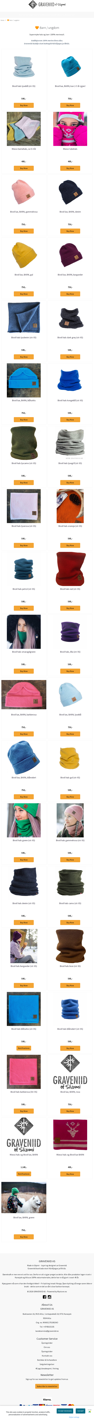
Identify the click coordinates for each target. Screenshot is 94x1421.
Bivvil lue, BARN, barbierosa (23, 714)
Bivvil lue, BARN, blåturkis (24, 400)
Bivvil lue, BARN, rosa (70, 1091)
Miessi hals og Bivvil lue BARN (70, 1154)
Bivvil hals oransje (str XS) (70, 526)
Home (2, 20)
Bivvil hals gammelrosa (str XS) (70, 840)
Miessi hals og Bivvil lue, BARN (24, 1154)
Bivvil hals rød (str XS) (70, 589)
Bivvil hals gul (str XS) (70, 777)
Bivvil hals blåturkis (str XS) (23, 1028)
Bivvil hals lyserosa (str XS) (24, 526)
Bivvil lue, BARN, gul (24, 274)
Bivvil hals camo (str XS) (70, 903)
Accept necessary (65, 1411)
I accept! (80, 1411)
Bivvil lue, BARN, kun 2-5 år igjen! (70, 86)
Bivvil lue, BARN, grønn (23, 1217)
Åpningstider (47, 1343)
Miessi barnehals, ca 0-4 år (24, 148)
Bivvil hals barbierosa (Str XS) (23, 1091)
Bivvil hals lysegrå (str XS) (70, 463)
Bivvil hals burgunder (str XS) (24, 966)
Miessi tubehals (70, 148)
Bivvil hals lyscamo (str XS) (24, 463)
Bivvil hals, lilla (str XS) (70, 651)
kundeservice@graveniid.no (47, 1331)
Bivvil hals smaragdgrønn (23, 651)
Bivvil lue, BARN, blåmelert (24, 777)
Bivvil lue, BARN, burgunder (70, 274)
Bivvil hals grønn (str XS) (24, 840)
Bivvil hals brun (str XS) (70, 966)
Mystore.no (62, 1291)
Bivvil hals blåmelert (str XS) (70, 1028)
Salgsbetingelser (47, 1364)
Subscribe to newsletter (47, 1386)
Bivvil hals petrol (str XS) (24, 589)
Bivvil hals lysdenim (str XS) (23, 337)
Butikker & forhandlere (47, 1360)
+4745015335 (48, 1326)
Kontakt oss (47, 1355)
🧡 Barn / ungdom (12, 20)
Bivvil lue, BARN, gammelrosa (23, 211)
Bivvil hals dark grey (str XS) (70, 337)
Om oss (47, 1347)
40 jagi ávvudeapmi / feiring (47, 1368)
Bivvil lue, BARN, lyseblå (70, 714)
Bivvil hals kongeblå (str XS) (70, 400)
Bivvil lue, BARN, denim (70, 211)
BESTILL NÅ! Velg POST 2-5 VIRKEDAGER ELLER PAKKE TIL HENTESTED (47, 15)
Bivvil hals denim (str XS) (23, 903)
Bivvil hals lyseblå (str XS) (23, 86)
